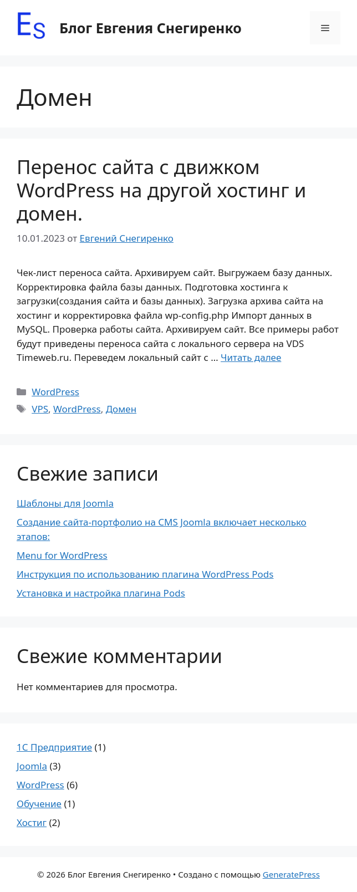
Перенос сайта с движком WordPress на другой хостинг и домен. (161, 190)
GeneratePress (291, 874)
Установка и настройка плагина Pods (101, 593)
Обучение (39, 803)
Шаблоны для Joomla (65, 503)
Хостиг (32, 822)
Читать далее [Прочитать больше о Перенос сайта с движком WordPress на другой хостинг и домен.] (251, 357)
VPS (40, 408)
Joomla (32, 766)
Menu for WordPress (62, 555)
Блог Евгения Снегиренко (150, 27)
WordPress (55, 391)
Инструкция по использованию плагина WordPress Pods (145, 574)
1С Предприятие (54, 747)
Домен (121, 408)
